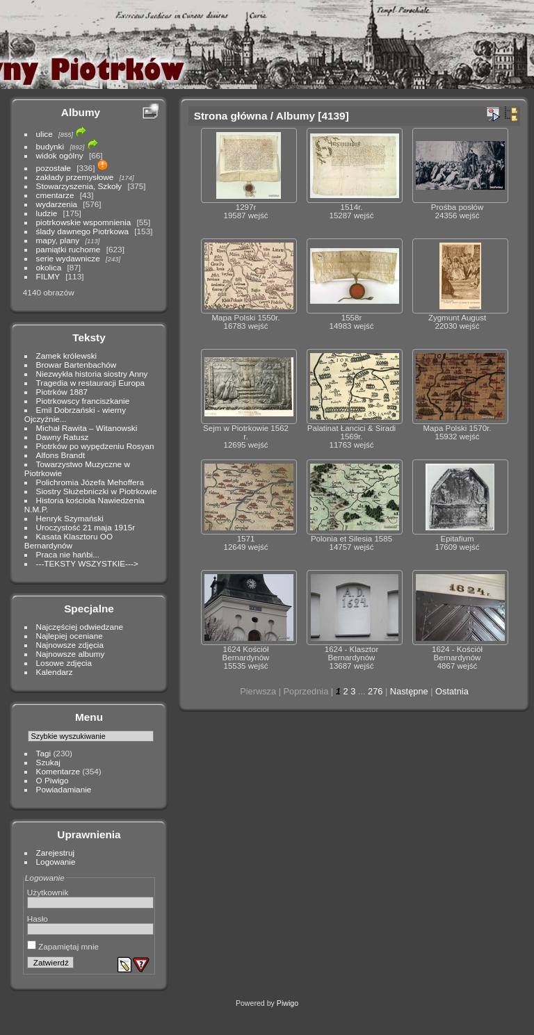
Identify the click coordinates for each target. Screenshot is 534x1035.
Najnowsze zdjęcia (70, 644)
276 (375, 691)
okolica (49, 267)
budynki (50, 146)
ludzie (47, 213)
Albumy (80, 112)
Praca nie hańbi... (68, 554)
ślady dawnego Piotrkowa (82, 231)
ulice (44, 133)
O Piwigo (52, 780)
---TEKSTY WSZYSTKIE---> (87, 563)
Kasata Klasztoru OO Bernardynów (68, 541)
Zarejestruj (55, 852)
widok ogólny (59, 155)
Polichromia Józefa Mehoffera (90, 482)
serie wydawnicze (68, 258)
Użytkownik (48, 892)
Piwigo (287, 1003)
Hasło (37, 918)
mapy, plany (58, 240)
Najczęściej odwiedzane (80, 626)
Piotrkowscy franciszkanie (83, 400)
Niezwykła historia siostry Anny (92, 373)
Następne (409, 691)
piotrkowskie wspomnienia (83, 222)
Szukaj (48, 762)
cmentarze (55, 194)
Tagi (43, 753)
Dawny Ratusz (62, 436)
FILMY (48, 276)
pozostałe (53, 167)
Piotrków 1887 (62, 391)
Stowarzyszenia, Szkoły (79, 185)
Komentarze (58, 771)
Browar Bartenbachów (76, 364)
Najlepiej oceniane (69, 635)
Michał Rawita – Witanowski (87, 427)
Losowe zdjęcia (64, 662)
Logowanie (56, 861)
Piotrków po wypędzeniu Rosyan (95, 445)
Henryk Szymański (70, 518)
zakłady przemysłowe (75, 176)
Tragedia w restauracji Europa (90, 382)
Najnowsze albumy (70, 653)
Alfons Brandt (61, 454)
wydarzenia (57, 204)
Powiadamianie (64, 789)
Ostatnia (452, 691)
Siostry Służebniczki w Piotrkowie (96, 491)
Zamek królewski (66, 355)
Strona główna (231, 116)
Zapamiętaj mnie (63, 946)
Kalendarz (54, 671)
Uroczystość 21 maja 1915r (86, 527)
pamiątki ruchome (68, 249)
